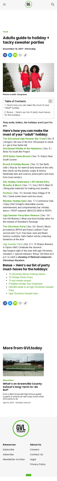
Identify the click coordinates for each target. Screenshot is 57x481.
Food (5, 31)
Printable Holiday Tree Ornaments (26, 283)
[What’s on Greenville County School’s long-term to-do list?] (23, 364)
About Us (35, 444)
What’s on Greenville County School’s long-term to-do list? (22, 387)
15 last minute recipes (20, 280)
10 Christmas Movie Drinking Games (27, 274)
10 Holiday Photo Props (21, 277)
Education (8, 380)
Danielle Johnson (23, 402)
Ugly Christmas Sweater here (23, 293)
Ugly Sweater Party (12, 244)
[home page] (28, 4)
